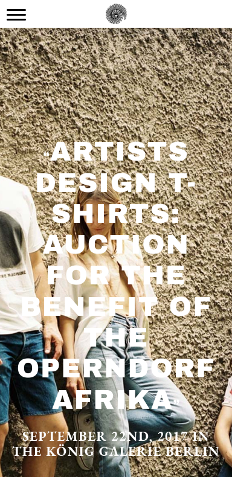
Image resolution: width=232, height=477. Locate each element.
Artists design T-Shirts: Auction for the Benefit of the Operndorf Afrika (116, 275)
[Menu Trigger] (16, 14)
